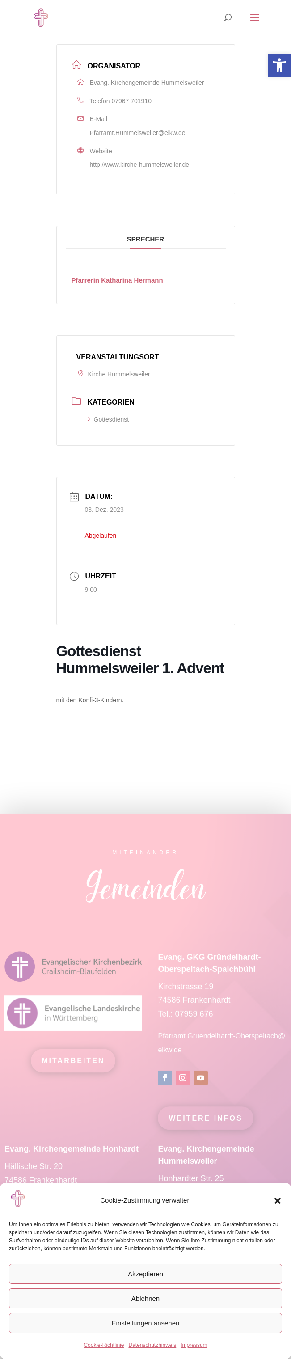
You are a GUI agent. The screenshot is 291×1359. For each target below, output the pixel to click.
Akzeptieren (145, 1274)
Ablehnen (145, 1298)
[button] (277, 1200)
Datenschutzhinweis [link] (152, 1345)
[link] (279, 65)
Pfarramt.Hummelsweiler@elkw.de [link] (138, 132)
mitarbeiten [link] (73, 1068)
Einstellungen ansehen (146, 1323)
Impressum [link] (194, 1345)
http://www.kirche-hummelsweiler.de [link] (140, 164)
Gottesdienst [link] (108, 419)
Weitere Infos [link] (205, 1126)
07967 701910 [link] (131, 101)
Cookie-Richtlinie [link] (104, 1345)
